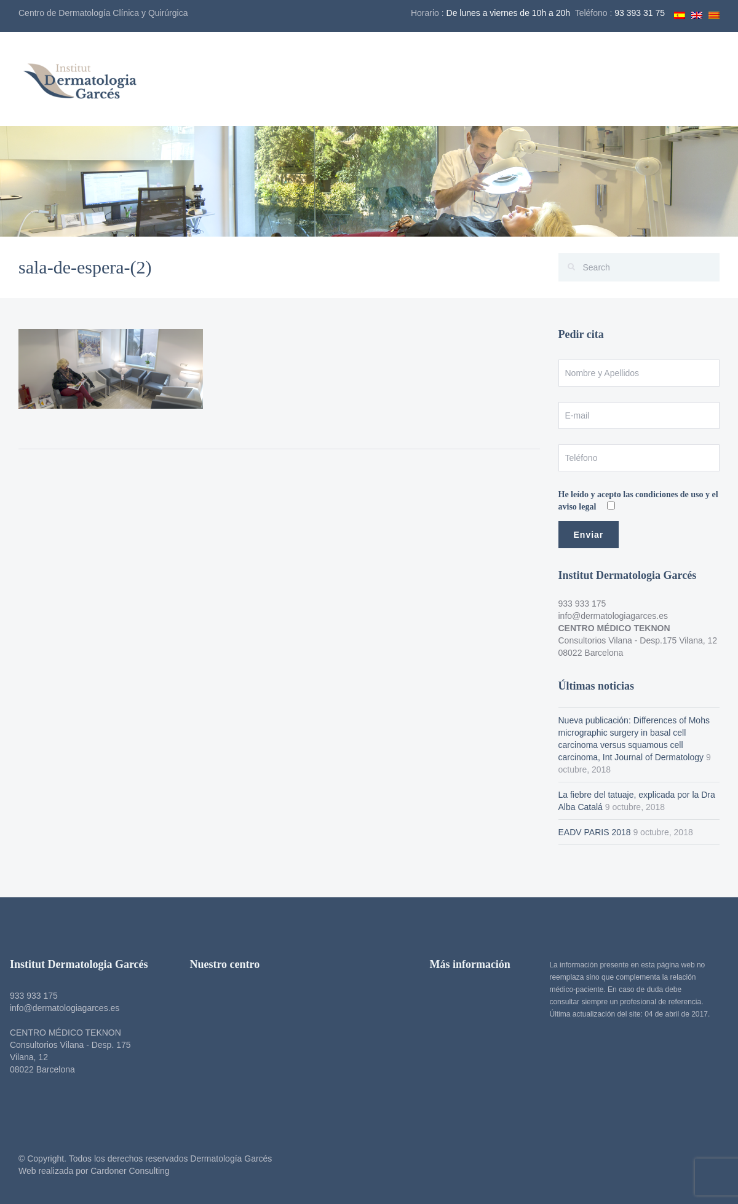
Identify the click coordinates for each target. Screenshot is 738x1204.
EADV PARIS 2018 (594, 832)
